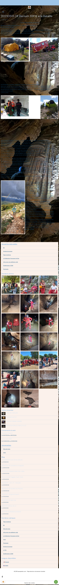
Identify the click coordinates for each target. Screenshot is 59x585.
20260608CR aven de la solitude (12, 460)
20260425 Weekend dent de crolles (13, 471)
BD (4, 247)
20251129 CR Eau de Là (9, 506)
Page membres (7, 255)
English (5, 565)
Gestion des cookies (29, 583)
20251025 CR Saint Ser (9, 500)
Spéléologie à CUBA (8, 265)
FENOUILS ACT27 (11, 417)
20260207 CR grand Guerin (10, 494)
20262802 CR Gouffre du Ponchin (12, 488)
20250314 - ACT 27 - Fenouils (11, 483)
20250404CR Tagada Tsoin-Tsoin (12, 477)
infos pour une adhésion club (10, 262)
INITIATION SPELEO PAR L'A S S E (16, 425)
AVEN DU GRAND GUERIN (14, 421)
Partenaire (5, 269)
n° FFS (4, 550)
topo (4, 452)
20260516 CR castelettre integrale (13, 465)
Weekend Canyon (7, 433)
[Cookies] (3, 582)
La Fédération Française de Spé (11, 258)
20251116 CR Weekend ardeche (11, 512)
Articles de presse (7, 251)
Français (6, 562)
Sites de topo (6, 449)
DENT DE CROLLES (12, 413)
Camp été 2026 (7, 439)
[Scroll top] (56, 582)
